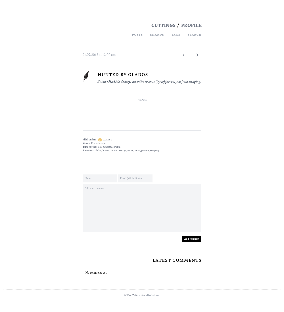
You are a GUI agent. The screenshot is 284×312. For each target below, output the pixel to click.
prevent (145, 150)
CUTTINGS (163, 25)
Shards (157, 34)
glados (98, 150)
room (137, 150)
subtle (114, 150)
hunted (106, 150)
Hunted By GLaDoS (122, 74)
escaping (154, 150)
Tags (175, 34)
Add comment (191, 238)
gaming (107, 139)
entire (130, 150)
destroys (122, 150)
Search (194, 34)
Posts (137, 34)
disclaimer (153, 295)
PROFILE (191, 25)
